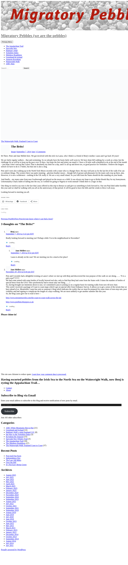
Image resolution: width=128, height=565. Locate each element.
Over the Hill (11, 462)
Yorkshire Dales (12, 53)
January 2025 (11, 490)
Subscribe (9, 411)
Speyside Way (11, 48)
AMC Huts (10, 64)
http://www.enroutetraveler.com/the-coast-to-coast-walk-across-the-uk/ (33, 298)
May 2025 (10, 482)
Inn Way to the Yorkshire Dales (18, 434)
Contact (9, 388)
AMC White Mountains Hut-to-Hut (20, 428)
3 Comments (41, 152)
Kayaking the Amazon (14, 437)
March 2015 (10, 528)
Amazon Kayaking (13, 59)
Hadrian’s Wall (12, 51)
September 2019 (12, 510)
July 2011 (9, 545)
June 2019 (10, 515)
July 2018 (10, 517)
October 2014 (11, 537)
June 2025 (10, 479)
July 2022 (10, 504)
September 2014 (12, 539)
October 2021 (11, 506)
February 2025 (11, 488)
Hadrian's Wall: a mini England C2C (20, 432)
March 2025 (10, 486)
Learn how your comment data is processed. (49, 374)
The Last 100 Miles (13, 460)
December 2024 (12, 493)
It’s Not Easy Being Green (16, 465)
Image (13, 152)
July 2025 (10, 477)
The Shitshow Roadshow (15, 443)
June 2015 (10, 523)
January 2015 (11, 532)
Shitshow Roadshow (14, 55)
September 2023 (12, 499)
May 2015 (10, 526)
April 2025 (10, 484)
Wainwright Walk (13, 62)
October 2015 (11, 521)
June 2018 (10, 519)
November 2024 (12, 495)
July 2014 (10, 543)
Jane (33, 152)
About (8, 390)
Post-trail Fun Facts (13, 456)
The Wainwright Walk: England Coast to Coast (19, 141)
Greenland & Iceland (14, 57)
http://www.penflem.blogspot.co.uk (20, 302)
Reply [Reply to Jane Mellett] (13, 265)
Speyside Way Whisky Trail (17, 439)
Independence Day (13, 458)
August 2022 (11, 501)
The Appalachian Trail (14, 46)
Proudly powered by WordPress (13, 550)
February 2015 (11, 530)
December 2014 (12, 534)
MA (8, 219)
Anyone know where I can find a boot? (34, 219)
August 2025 (11, 475)
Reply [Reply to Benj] (8, 246)
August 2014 (11, 541)
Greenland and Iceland (15, 430)
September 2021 (12, 508)
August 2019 (11, 512)
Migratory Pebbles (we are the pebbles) (33, 35)
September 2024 (12, 497)
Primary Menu (7, 42)
